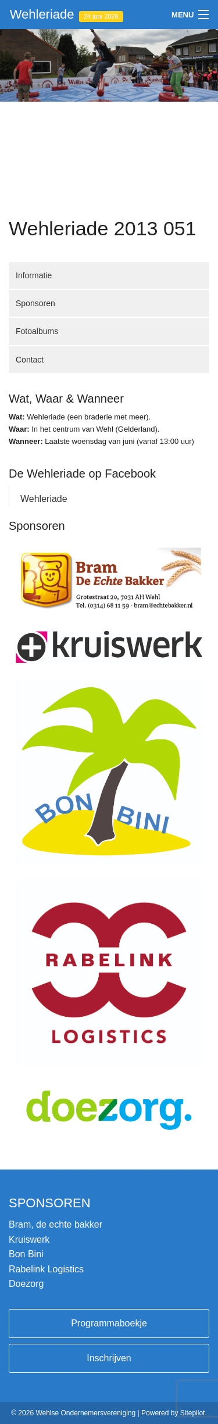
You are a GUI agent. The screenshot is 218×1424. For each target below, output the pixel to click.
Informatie (34, 275)
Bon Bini (26, 1254)
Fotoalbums (37, 331)
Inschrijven (109, 1358)
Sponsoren (35, 303)
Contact (30, 359)
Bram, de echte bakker (55, 1224)
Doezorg (26, 1284)
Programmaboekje (109, 1323)
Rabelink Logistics (46, 1269)
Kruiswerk (29, 1239)
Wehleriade (66, 14)
